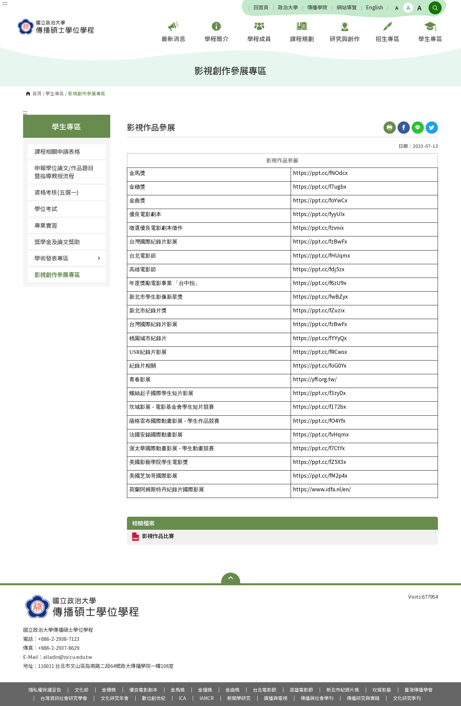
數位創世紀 (153, 698)
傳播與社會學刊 (317, 698)
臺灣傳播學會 (419, 689)
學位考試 (45, 208)
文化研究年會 (115, 698)
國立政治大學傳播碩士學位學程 (22, 21)
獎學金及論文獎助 (57, 241)
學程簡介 (216, 31)
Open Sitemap (230, 578)
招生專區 (387, 31)
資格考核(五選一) (56, 192)
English (374, 7)
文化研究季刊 (407, 698)
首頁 (37, 93)
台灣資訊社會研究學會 (63, 698)
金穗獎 (109, 689)
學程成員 (259, 31)
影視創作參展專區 (57, 274)
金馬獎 (178, 689)
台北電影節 (264, 689)
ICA (182, 698)
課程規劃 (302, 31)
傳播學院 (317, 7)
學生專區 (430, 31)
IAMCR (206, 698)
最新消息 (173, 31)
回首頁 (261, 7)
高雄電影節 (301, 689)
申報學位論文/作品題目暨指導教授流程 (64, 172)
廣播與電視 (275, 698)
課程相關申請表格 (57, 151)
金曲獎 (232, 689)
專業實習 (45, 225)
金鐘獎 (205, 689)
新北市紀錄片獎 (342, 689)
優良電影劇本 (143, 689)
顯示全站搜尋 (435, 7)
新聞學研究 (239, 698)
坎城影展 (381, 689)
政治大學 (288, 7)
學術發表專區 (67, 258)
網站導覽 (347, 7)
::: (25, 112)
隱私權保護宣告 (44, 689)
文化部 (81, 689)
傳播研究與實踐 (363, 698)
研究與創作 (345, 31)
